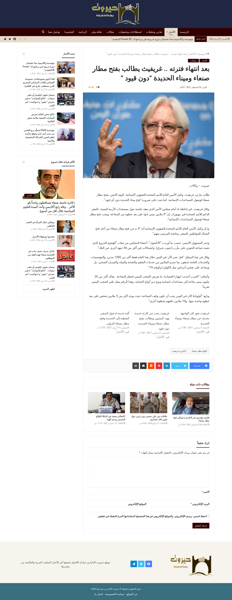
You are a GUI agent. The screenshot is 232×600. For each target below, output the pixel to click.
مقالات (110, 31)
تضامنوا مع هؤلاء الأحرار (43, 236)
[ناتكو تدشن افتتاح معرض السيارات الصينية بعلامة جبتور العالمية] (66, 118)
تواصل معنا (54, 31)
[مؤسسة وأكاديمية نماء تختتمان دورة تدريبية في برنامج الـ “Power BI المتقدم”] (66, 67)
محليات (193, 60)
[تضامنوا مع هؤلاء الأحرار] (66, 241)
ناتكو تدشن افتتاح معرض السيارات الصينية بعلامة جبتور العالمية (159, 39)
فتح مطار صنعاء (198, 351)
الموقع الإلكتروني (137, 504)
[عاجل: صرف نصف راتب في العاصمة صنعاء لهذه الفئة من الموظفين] (66, 255)
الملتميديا (69, 31)
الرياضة (83, 31)
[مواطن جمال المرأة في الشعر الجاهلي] (66, 226)
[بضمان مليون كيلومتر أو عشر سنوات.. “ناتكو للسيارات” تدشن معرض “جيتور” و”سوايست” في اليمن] (66, 99)
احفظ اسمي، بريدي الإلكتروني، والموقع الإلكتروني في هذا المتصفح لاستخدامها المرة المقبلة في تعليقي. (152, 516)
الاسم (205, 491)
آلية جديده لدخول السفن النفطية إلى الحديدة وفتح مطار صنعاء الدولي (114, 318)
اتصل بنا (98, 594)
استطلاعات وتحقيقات (130, 31)
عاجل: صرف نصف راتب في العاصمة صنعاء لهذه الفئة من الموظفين (41, 254)
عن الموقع (132, 594)
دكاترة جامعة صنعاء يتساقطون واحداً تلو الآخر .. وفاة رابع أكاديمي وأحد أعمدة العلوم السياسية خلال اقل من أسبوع (49, 206)
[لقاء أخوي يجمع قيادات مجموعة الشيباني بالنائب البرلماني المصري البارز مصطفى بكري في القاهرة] (66, 83)
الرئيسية (184, 31)
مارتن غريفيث (178, 351)
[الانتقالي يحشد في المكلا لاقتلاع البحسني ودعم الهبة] (106, 402)
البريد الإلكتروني (200, 504)
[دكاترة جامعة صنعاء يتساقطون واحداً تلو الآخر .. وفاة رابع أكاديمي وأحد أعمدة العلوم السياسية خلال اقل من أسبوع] (49, 184)
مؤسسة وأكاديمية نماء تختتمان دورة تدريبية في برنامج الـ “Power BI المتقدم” (39, 66)
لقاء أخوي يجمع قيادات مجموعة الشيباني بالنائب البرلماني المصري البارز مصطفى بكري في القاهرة (39, 82)
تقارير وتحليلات (154, 31)
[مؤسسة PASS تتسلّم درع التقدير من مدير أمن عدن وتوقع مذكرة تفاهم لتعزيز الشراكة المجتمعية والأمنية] (66, 134)
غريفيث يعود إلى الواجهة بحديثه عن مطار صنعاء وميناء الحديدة (192, 318)
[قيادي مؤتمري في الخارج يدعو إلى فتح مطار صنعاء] (190, 403)
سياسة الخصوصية (114, 594)
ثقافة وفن (96, 31)
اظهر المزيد (48, 288)
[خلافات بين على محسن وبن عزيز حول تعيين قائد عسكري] (148, 402)
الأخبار (172, 31)
